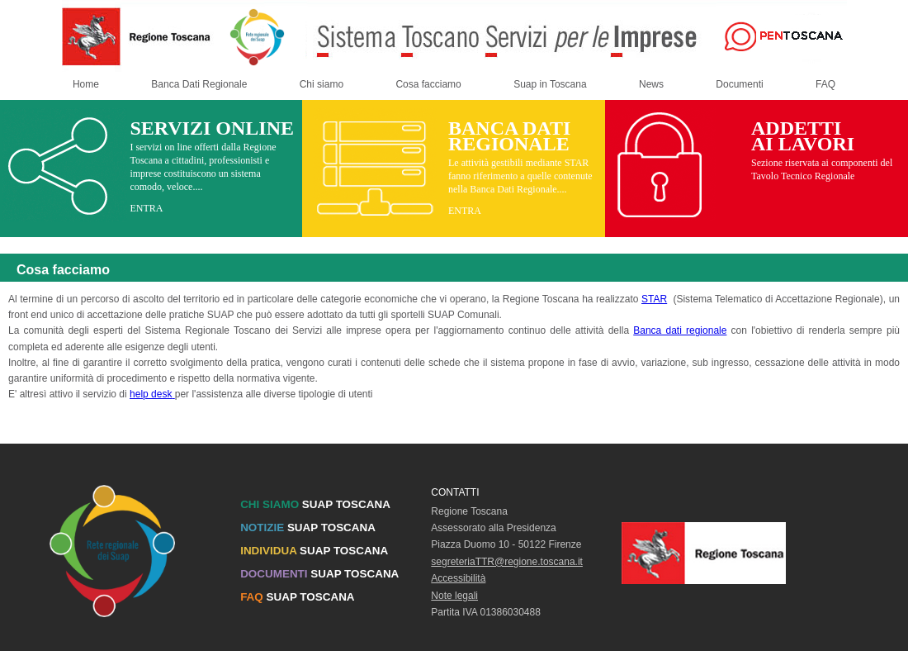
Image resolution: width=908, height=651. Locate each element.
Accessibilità (458, 578)
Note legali (454, 595)
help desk (152, 394)
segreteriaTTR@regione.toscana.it (507, 562)
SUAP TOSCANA (315, 504)
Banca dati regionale (679, 330)
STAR (654, 299)
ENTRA (146, 208)
